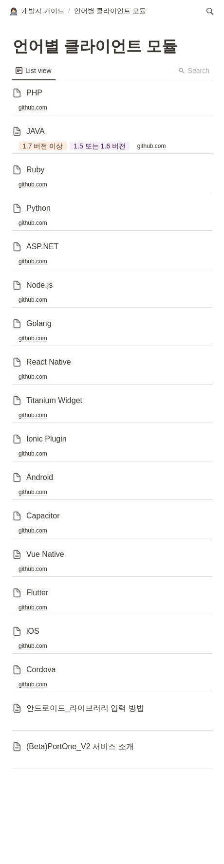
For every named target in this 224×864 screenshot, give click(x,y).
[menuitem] (34, 70)
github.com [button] (33, 107)
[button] (36, 11)
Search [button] (193, 70)
